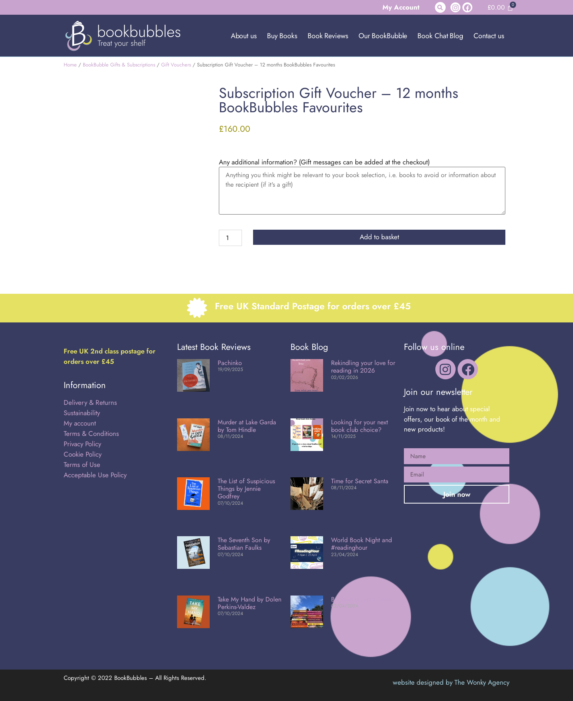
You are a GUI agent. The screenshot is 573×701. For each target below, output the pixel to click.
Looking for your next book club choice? (359, 426)
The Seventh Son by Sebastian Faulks (244, 543)
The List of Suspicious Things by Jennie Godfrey (246, 488)
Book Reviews (328, 36)
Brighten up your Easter (362, 599)
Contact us (489, 36)
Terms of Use (82, 464)
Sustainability (82, 413)
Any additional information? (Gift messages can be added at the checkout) (324, 162)
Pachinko (230, 362)
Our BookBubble (383, 36)
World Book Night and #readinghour (361, 543)
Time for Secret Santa (359, 481)
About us (244, 36)
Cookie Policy (82, 454)
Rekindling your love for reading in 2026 (363, 366)
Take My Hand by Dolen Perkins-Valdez (249, 603)
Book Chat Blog (440, 36)
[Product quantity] (230, 238)
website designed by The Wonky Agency (451, 682)
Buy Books (282, 36)
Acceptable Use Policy (96, 475)
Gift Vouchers (176, 64)
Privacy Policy (82, 444)
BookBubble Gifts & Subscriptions (119, 64)
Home (70, 64)
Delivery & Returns (90, 402)
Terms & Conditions (91, 433)
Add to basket (379, 237)
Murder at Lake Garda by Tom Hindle (247, 426)
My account (80, 423)
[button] (440, 7)
